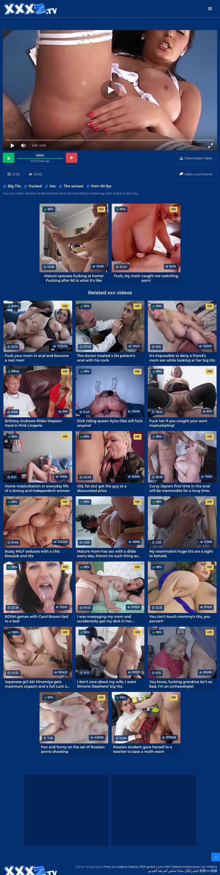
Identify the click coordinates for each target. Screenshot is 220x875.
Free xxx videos (115, 867)
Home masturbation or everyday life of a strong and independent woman (37, 488)
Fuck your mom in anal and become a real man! (37, 358)
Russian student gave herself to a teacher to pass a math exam (142, 749)
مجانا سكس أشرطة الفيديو (166, 871)
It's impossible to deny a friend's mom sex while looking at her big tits (182, 358)
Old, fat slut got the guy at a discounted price (102, 488)
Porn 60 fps (101, 186)
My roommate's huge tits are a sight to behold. (181, 553)
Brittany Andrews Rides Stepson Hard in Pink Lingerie (33, 423)
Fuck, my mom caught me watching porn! (146, 278)
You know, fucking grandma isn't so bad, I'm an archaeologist (180, 684)
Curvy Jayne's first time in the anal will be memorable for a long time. (179, 488)
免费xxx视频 (208, 871)
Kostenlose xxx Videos (200, 867)
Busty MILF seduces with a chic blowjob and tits (32, 553)
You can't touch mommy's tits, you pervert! (179, 618)
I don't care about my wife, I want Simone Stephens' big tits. (106, 684)
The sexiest (73, 186)
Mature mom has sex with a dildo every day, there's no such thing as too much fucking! (107, 553)
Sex (53, 186)
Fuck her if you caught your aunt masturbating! (178, 423)
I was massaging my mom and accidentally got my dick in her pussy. (104, 618)
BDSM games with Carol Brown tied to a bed (36, 618)
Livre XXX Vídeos (169, 867)
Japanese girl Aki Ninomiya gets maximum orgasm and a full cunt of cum (36, 684)
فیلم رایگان (191, 871)
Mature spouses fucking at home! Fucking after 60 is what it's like (74, 278)
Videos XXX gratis (141, 867)
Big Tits (14, 186)
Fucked (35, 186)
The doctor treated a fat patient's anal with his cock (106, 358)
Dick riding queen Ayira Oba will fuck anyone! (110, 423)
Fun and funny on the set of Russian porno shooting (73, 749)
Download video (198, 158)
